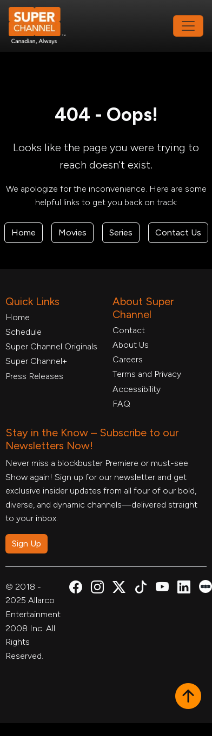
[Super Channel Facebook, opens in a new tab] (75, 589)
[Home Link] (44, 26)
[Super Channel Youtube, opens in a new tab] (162, 589)
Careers (127, 359)
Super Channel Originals (51, 346)
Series (120, 232)
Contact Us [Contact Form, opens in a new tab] (178, 232)
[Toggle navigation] (188, 26)
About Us (130, 345)
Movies (72, 232)
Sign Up (26, 543)
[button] (188, 697)
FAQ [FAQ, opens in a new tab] (121, 404)
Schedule (23, 332)
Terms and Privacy (146, 374)
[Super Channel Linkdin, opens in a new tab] (183, 589)
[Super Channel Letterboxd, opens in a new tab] (205, 585)
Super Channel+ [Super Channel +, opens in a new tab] (36, 361)
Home (23, 232)
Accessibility (136, 389)
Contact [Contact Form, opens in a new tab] (128, 330)
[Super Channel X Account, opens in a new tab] (118, 589)
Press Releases (34, 376)
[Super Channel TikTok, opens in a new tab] (140, 589)
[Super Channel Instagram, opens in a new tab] (97, 589)
